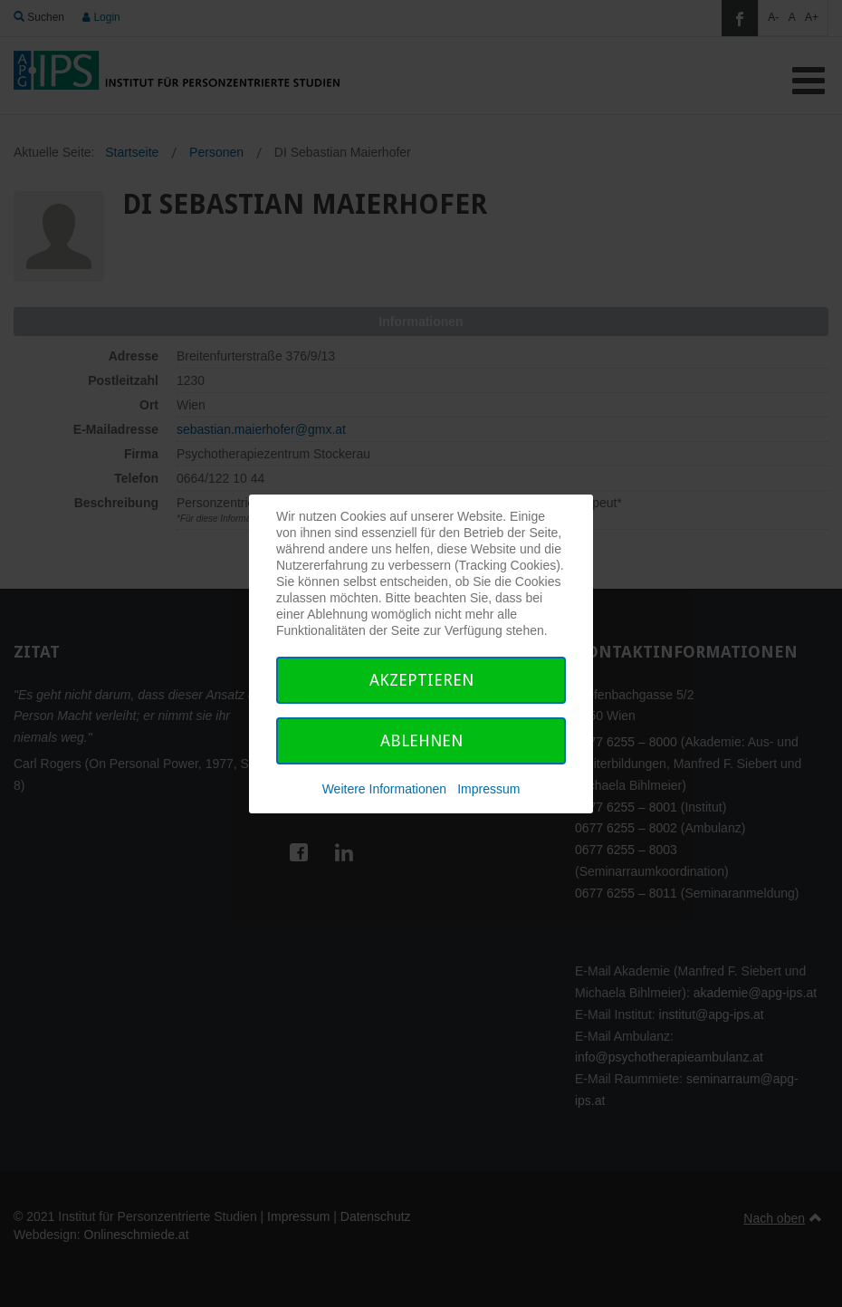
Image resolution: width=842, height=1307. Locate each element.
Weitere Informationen (384, 789)
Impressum (488, 789)
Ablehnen (421, 740)
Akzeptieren (421, 679)
